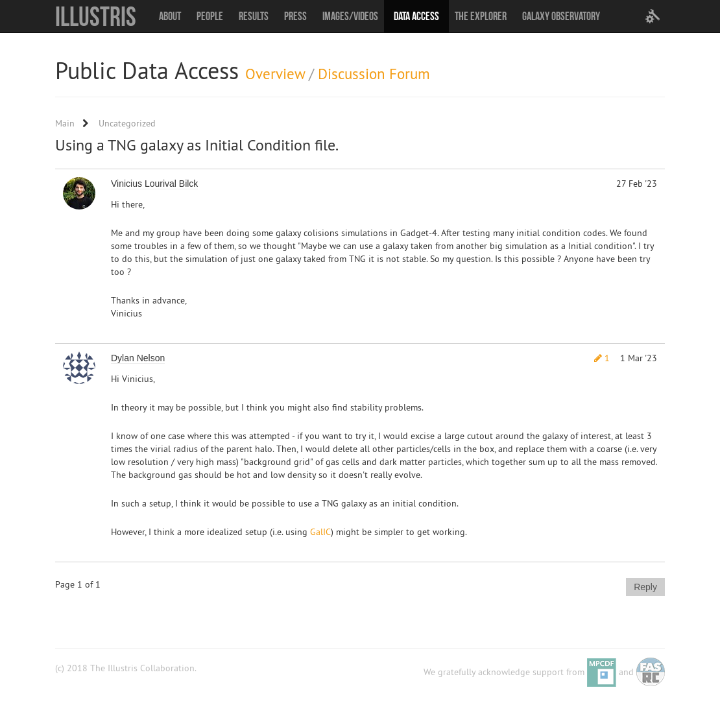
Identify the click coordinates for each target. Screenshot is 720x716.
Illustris (95, 16)
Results (254, 16)
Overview (275, 73)
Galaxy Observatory (561, 16)
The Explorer (481, 16)
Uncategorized (127, 123)
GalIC (320, 532)
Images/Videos (350, 16)
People (210, 16)
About (170, 16)
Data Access (416, 16)
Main (65, 123)
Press (295, 16)
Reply (645, 587)
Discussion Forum (374, 73)
